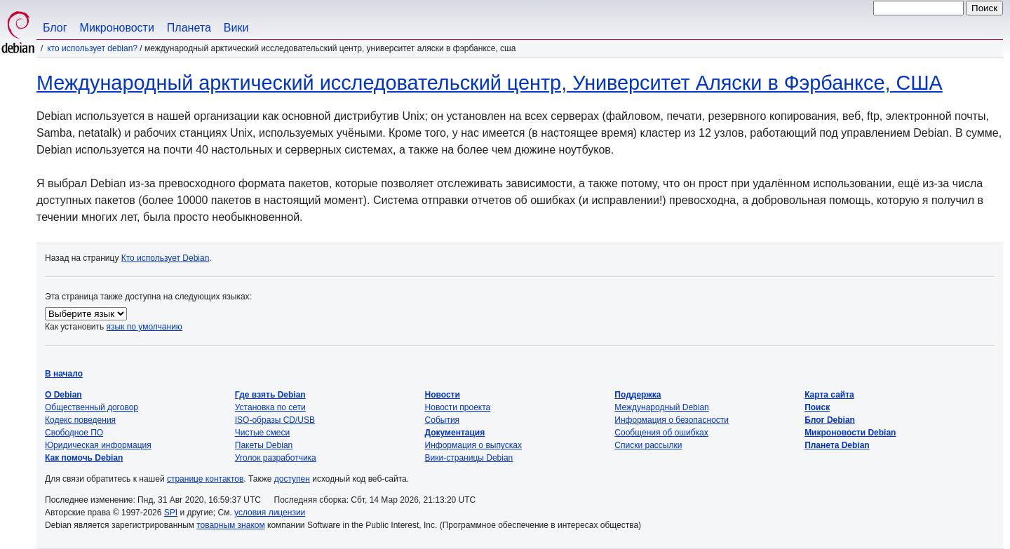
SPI (170, 512)
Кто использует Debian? (92, 48)
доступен (292, 479)
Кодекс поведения (80, 420)
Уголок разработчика (275, 458)
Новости (442, 395)
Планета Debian (837, 445)
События (442, 420)
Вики (236, 28)
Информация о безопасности (671, 420)
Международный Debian (661, 407)
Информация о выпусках (473, 445)
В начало (64, 374)
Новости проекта (458, 407)
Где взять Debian (270, 395)
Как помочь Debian (84, 458)
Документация (455, 433)
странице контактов (205, 479)
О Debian (63, 395)
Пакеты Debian (263, 445)
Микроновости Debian (850, 433)
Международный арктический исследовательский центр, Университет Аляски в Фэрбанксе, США (489, 83)
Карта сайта (829, 395)
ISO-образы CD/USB (275, 420)
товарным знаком (230, 525)
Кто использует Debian (165, 258)
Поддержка (637, 395)
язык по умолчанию (144, 327)
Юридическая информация (98, 445)
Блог (55, 28)
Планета (189, 28)
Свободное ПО (74, 433)
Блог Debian (829, 420)
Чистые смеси (262, 433)
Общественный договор (91, 407)
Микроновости (117, 28)
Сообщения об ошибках (661, 433)
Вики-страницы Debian (469, 458)
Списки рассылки (648, 445)
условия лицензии (269, 512)
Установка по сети (270, 407)
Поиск (817, 407)
